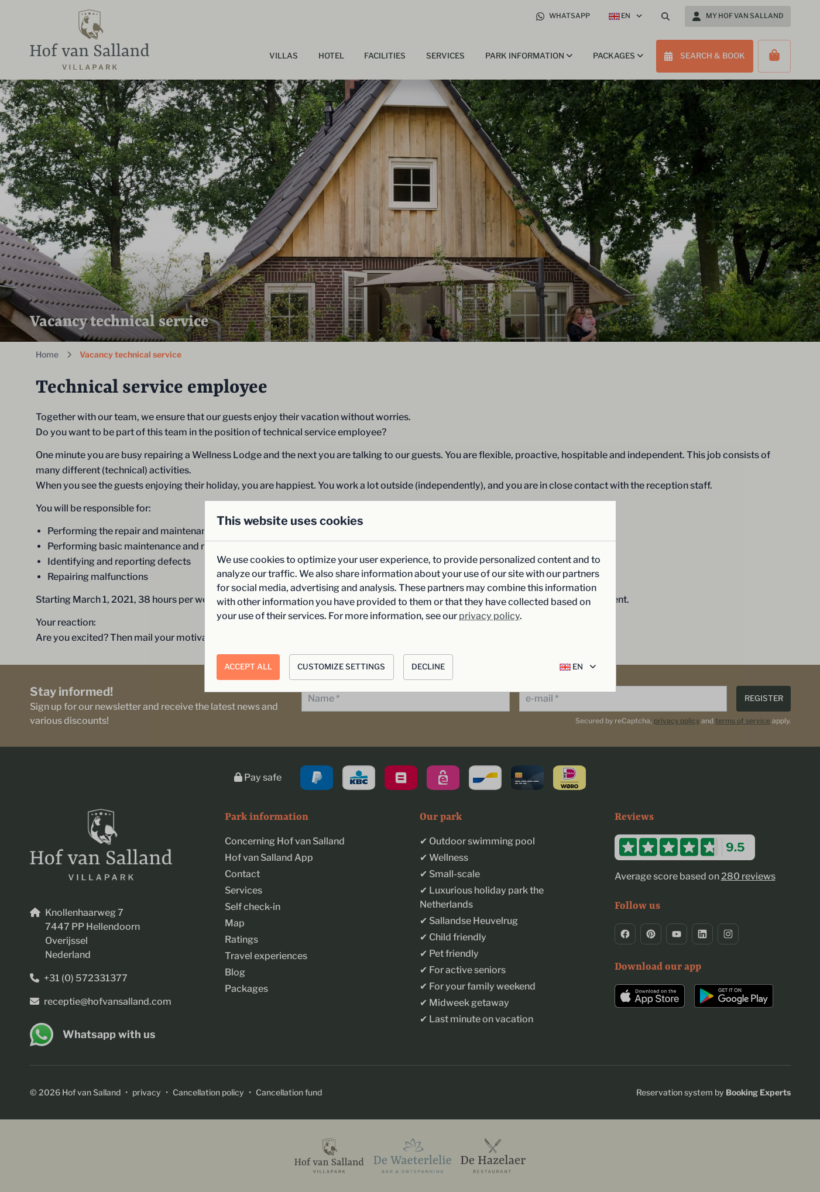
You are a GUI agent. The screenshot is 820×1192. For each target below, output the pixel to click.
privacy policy (489, 615)
